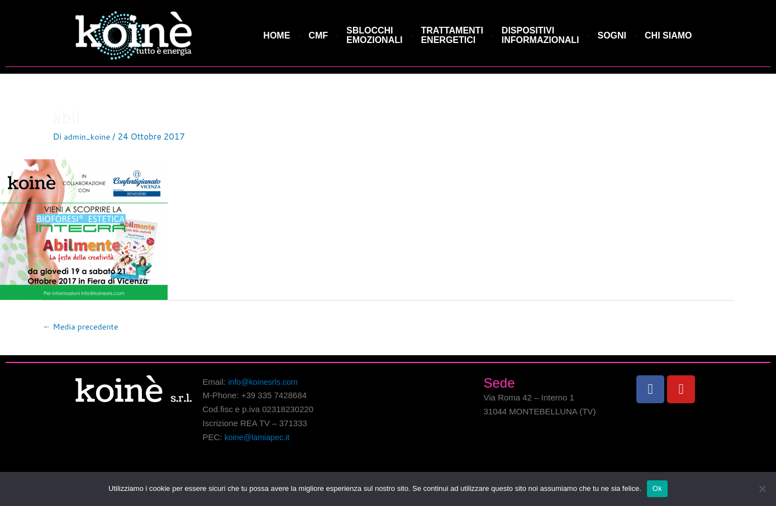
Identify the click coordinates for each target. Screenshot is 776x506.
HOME (276, 35)
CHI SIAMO (668, 35)
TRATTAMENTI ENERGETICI (452, 35)
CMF (318, 35)
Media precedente (83, 327)
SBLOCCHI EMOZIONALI (374, 35)
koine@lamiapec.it (259, 437)
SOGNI (611, 35)
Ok (657, 488)
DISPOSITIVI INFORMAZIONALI (540, 35)
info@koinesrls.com (264, 382)
